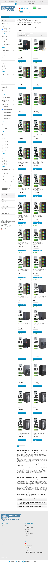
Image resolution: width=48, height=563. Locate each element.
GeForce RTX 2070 (6, 118)
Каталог (5, 194)
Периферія (41, 17)
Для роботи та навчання (37, 27)
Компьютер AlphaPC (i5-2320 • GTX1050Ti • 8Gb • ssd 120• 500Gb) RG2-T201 (24, 81)
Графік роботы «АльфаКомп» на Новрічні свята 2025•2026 (7, 226)
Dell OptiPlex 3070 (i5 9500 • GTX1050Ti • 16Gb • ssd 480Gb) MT (39, 378)
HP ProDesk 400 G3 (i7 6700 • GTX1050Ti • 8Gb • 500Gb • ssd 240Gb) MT (38, 406)
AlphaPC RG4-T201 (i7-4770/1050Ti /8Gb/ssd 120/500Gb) (39, 270)
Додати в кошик (22, 60)
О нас (26, 525)
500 (3, 90)
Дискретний (5, 171)
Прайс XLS (3, 525)
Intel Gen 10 (5, 151)
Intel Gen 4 (5, 144)
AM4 (3, 158)
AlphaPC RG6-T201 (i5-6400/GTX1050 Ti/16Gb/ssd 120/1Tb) (23, 243)
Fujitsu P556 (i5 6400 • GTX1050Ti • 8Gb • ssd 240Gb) (24, 378)
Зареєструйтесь (43, 3)
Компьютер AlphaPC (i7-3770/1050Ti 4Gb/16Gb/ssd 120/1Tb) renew (23, 162)
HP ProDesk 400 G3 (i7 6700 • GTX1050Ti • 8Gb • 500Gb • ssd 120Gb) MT (38, 433)
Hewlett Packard (6, 44)
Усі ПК (19, 27)
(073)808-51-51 (24, 10)
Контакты (27, 531)
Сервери (26, 17)
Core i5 (4, 54)
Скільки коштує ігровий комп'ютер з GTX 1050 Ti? (30, 506)
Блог (2, 1)
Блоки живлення (5, 213)
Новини (6, 1)
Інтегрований (5, 173)
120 (3, 76)
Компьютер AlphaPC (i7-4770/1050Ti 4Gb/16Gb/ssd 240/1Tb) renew (23, 216)
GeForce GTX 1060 (6, 111)
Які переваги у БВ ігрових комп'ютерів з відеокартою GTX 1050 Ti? (32, 499)
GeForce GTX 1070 (6, 112)
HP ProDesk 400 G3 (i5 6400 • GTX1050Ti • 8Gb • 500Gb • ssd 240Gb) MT (23, 433)
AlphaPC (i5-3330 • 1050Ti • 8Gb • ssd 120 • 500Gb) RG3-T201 (23, 135)
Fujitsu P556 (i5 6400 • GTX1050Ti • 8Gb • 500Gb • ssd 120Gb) (39, 351)
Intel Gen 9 (5, 150)
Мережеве (4, 211)
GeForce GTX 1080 (6, 114)
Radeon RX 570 (5, 120)
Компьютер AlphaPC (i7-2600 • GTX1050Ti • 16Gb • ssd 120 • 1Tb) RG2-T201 (24, 108)
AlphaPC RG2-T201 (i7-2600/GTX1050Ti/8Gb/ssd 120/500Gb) (38, 243)
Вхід (36, 3)
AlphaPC (4, 39)
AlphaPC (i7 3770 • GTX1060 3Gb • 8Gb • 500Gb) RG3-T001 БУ (39, 324)
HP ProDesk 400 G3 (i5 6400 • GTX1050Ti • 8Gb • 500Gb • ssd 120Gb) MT (23, 406)
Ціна (8, 179)
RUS (30, 3)
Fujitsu (4, 42)
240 (3, 78)
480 (3, 79)
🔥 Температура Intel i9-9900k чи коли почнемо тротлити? (7, 230)
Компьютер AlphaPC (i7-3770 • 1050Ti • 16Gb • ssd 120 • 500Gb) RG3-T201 (39, 135)
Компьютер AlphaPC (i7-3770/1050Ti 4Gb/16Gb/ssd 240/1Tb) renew (38, 162)
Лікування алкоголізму (15, 557)
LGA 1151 (4, 161)
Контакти (34, 1)
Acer (3, 38)
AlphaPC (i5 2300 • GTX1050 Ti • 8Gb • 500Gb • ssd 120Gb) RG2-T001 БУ (39, 297)
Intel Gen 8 (5, 148)
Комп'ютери (5, 17)
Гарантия (27, 529)
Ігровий (4, 29)
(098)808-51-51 (24, 7)
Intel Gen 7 (5, 147)
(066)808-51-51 (24, 8)
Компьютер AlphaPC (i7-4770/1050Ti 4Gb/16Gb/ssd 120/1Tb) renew (38, 189)
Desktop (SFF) (6, 127)
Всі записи (3, 232)
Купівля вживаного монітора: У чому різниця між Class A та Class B (8, 222)
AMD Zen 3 (5, 139)
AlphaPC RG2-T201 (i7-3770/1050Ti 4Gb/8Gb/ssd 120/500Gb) (24, 270)
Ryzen (4, 57)
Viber (21, 11)
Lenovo (4, 45)
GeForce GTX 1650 (6, 115)
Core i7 (4, 55)
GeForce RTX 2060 (6, 117)
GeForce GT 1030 (6, 106)
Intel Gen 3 (5, 142)
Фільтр (4, 20)
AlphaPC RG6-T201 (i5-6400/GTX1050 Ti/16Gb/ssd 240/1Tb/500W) (23, 297)
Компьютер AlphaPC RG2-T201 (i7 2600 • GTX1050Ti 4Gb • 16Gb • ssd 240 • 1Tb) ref (39, 108)
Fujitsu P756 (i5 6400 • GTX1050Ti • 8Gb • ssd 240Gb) (24, 351)
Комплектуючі (33, 17)
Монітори (12, 17)
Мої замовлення (4, 542)
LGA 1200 (4, 164)
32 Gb (4, 69)
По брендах (20, 30)
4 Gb (3, 65)
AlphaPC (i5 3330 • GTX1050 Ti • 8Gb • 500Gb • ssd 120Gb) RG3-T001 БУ (24, 324)
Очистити (11, 188)
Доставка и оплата (29, 527)
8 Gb (3, 66)
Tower (4, 128)
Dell (3, 41)
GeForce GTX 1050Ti (7, 109)
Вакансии (27, 537)
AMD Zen (4, 136)
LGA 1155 (4, 163)
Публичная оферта (29, 533)
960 (3, 81)
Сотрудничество (28, 535)
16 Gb (4, 68)
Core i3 (4, 52)
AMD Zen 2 (5, 138)
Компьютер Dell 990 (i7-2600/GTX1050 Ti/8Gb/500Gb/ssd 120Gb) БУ (39, 53)
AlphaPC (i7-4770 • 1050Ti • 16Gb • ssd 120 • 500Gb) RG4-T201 (24, 189)
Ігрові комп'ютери (26, 27)
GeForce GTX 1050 (6, 108)
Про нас (39, 1)
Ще (43, 1)
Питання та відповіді (27, 1)
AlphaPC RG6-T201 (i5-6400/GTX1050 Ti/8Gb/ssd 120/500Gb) (38, 216)
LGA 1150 (4, 160)
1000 (3, 92)
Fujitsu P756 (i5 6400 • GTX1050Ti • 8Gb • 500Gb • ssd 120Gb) (24, 53)
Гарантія (20, 1)
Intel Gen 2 (5, 141)
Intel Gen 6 (5, 145)
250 (3, 89)
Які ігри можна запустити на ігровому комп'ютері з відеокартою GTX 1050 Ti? (32, 503)
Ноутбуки (19, 17)
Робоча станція (6, 31)
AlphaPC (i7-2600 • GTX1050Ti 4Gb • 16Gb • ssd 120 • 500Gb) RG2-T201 (39, 80)
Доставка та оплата (13, 1)
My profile (3, 543)
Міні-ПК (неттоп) (6, 129)
